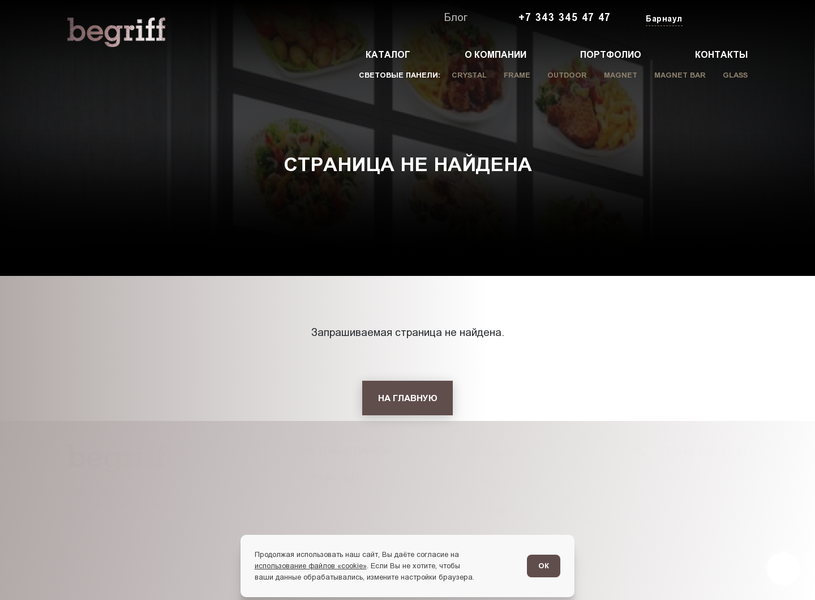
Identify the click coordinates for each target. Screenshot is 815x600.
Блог (455, 17)
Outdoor (567, 75)
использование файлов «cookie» (311, 565)
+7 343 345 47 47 (564, 17)
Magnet (620, 75)
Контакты (721, 54)
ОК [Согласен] (543, 565)
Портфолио (610, 54)
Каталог (388, 54)
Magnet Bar (680, 75)
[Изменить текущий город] (663, 19)
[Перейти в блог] (783, 568)
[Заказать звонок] (721, 18)
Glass (735, 75)
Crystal (469, 75)
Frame (517, 75)
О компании (495, 54)
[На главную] (407, 398)
